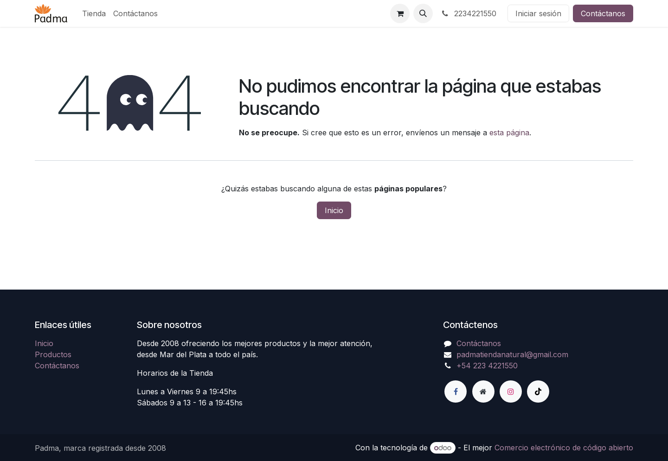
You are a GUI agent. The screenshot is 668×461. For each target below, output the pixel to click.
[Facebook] (455, 391)
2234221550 (468, 13)
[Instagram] (511, 391)
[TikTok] (538, 391)
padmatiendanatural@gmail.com (512, 354)
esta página (509, 132)
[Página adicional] (483, 391)
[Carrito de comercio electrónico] (400, 13)
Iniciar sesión (538, 13)
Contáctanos (603, 13)
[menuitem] (93, 13)
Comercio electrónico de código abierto (564, 447)
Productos (53, 354)
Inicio (334, 210)
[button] (423, 13)
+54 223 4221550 (487, 365)
